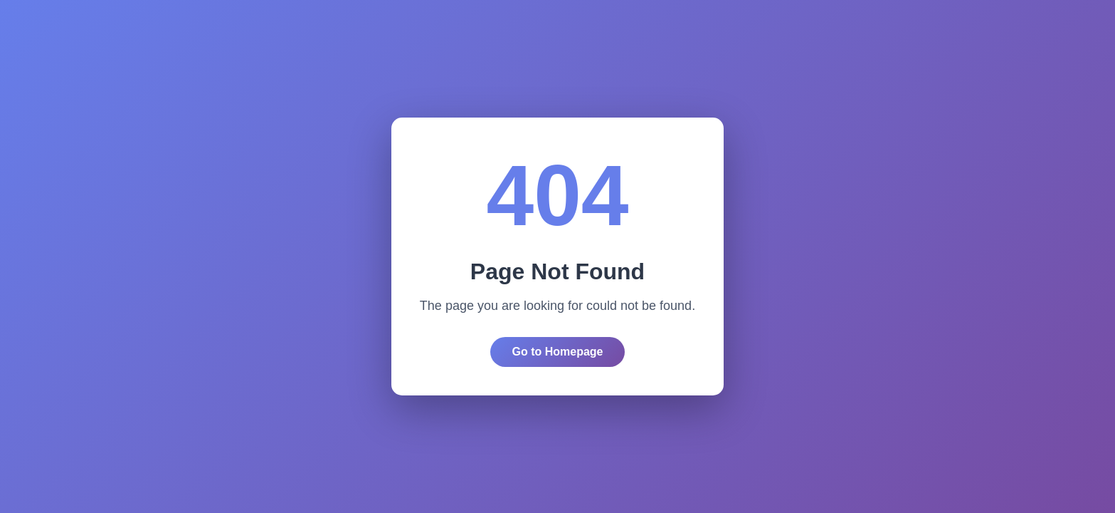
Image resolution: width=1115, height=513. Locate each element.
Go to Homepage (557, 352)
